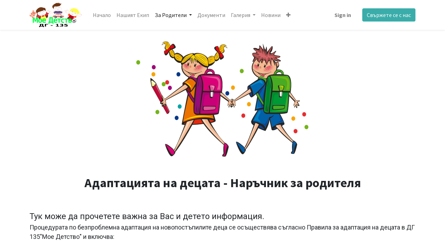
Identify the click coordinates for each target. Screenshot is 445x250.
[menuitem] (102, 15)
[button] (288, 15)
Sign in (342, 14)
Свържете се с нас (389, 14)
